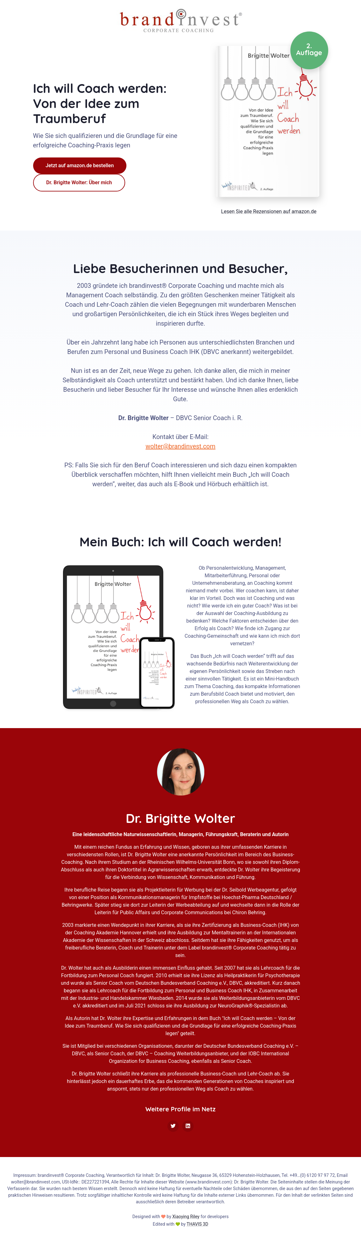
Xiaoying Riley (185, 1216)
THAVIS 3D (197, 1224)
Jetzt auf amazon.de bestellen (80, 165)
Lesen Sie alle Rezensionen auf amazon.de (268, 211)
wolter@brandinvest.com (181, 446)
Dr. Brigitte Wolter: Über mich (79, 182)
